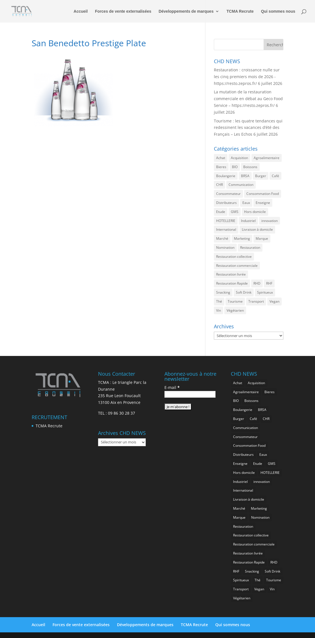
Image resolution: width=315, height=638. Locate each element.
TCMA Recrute (240, 11)
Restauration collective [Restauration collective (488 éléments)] (234, 256)
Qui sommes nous (278, 11)
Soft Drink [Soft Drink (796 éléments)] (243, 292)
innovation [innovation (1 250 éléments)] (269, 220)
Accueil (81, 11)
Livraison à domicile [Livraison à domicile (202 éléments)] (257, 229)
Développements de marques (186, 11)
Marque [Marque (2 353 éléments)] (262, 238)
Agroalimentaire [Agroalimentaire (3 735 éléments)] (266, 157)
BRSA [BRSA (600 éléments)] (245, 175)
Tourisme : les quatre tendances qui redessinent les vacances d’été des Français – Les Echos (248, 127)
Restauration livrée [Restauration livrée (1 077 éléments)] (231, 274)
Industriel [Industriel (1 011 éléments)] (248, 220)
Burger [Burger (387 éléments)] (260, 175)
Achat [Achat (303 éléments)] (220, 157)
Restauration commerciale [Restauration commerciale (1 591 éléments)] (237, 265)
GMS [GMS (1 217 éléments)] (234, 211)
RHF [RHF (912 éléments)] (269, 283)
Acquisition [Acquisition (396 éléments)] (239, 157)
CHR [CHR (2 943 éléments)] (219, 184)
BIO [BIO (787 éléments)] (235, 166)
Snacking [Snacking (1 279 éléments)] (223, 292)
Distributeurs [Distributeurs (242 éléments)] (226, 202)
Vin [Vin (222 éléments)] (218, 310)
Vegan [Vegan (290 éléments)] (274, 301)
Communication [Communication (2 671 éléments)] (241, 184)
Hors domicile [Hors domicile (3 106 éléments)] (255, 211)
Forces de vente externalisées (123, 11)
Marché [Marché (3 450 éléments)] (222, 238)
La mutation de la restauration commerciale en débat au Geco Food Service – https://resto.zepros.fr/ (248, 98)
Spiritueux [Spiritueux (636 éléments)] (265, 292)
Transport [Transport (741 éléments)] (256, 301)
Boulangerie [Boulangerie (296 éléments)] (225, 175)
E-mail (172, 387)
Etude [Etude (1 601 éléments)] (220, 211)
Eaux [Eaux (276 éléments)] (246, 202)
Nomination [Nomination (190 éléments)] (225, 247)
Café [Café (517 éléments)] (275, 175)
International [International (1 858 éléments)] (226, 229)
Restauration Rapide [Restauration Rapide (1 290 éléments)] (232, 283)
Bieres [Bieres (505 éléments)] (221, 166)
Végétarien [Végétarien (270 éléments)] (235, 310)
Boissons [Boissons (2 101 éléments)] (250, 166)
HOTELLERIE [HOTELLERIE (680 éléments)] (225, 220)
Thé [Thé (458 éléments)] (219, 301)
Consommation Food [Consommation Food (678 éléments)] (262, 193)
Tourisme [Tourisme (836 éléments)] (235, 301)
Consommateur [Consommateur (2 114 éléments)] (228, 193)
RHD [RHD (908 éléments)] (256, 283)
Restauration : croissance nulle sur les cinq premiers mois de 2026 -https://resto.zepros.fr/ (247, 76)
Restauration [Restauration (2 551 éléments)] (250, 247)
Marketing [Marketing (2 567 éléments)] (242, 238)
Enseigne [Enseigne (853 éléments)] (263, 202)
